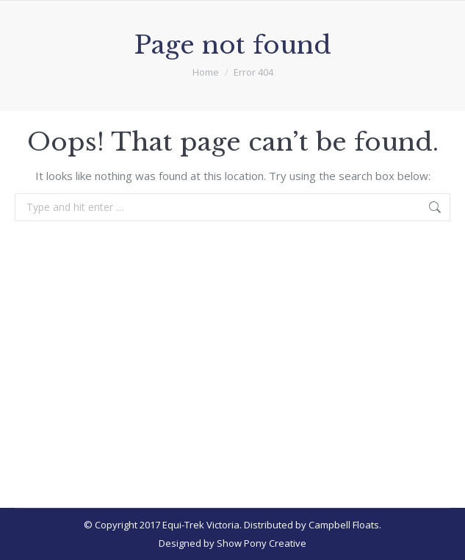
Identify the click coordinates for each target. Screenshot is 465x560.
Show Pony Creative (261, 543)
